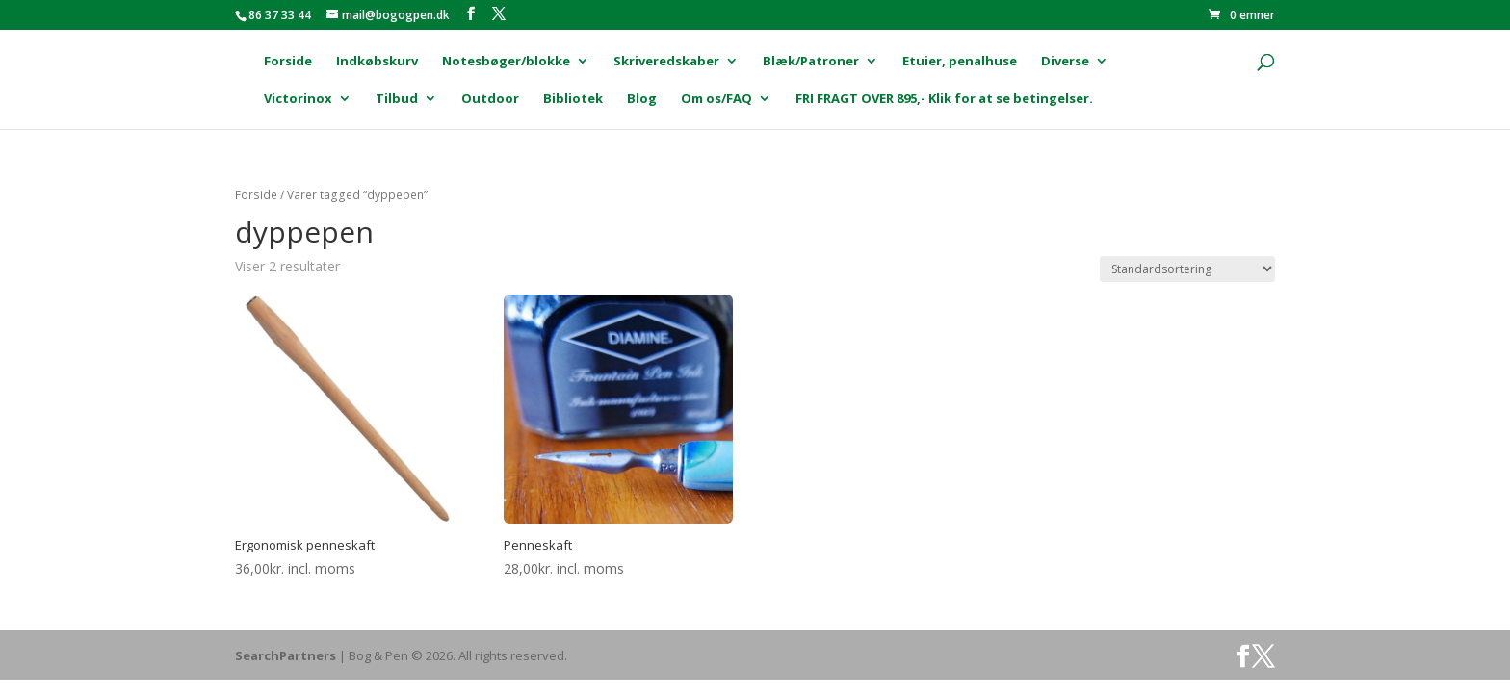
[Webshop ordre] (1187, 269)
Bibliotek (573, 99)
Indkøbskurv (377, 61)
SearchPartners (287, 655)
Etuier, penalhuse (959, 61)
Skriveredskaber (666, 61)
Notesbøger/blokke (506, 61)
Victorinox (298, 99)
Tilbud (397, 99)
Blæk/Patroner (811, 61)
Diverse (1065, 61)
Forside (288, 61)
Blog (642, 99)
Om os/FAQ (716, 99)
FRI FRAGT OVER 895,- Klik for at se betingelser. (944, 99)
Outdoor (490, 99)
